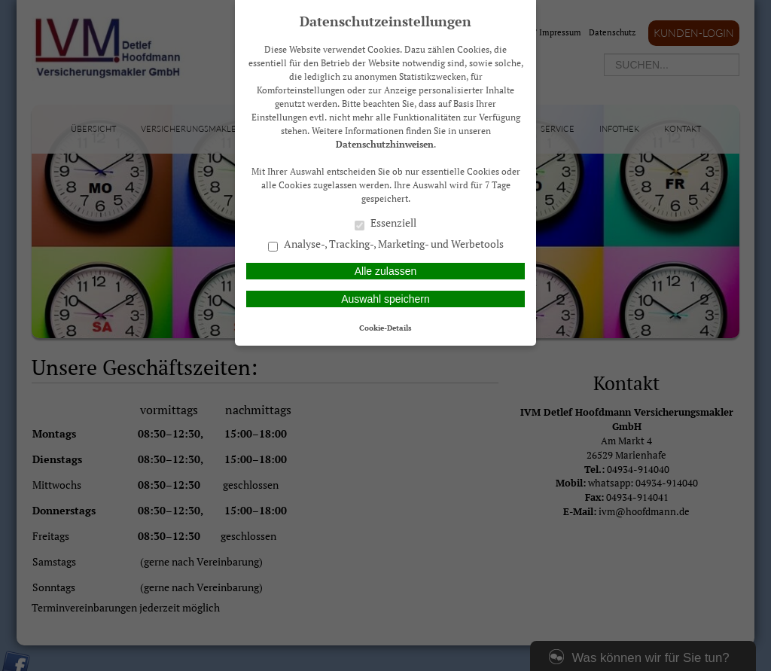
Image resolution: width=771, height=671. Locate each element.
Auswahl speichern (385, 299)
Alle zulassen (386, 271)
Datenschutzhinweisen (385, 144)
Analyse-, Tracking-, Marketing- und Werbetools (386, 245)
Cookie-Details (385, 327)
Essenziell (385, 223)
